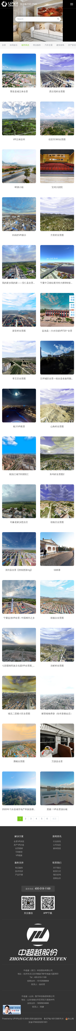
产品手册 (19, 875)
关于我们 (57, 868)
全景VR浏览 (19, 842)
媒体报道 (57, 848)
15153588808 (43, 981)
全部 (4, 45)
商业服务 (37, 45)
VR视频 (19, 855)
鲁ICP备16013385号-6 (53, 1019)
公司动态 (57, 845)
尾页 (54, 819)
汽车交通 (49, 45)
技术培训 (19, 871)
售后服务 (19, 868)
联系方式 (57, 871)
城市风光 (25, 45)
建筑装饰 (60, 45)
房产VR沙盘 (19, 845)
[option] (38, 21)
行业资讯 (57, 842)
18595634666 (43, 1003)
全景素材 (19, 848)
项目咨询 (57, 875)
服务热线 (38, 889)
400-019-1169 (40, 977)
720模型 (19, 852)
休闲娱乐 (14, 45)
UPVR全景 (17, 1019)
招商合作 (57, 878)
